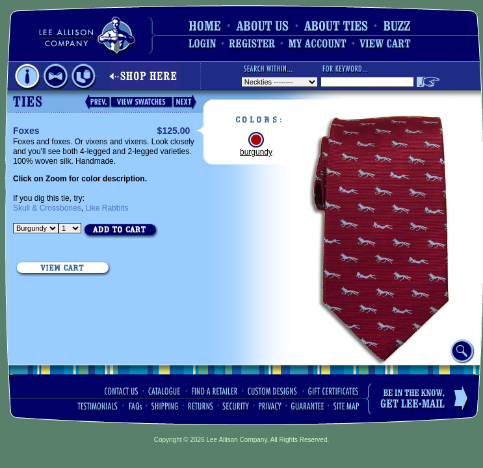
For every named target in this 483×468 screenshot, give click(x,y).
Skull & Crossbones (47, 208)
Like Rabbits (106, 208)
